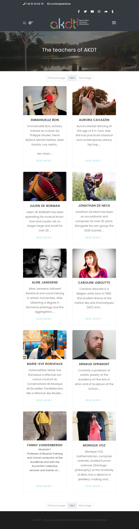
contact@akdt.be (58, 3)
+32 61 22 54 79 (33, 3)
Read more (44, 160)
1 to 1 (72, 78)
